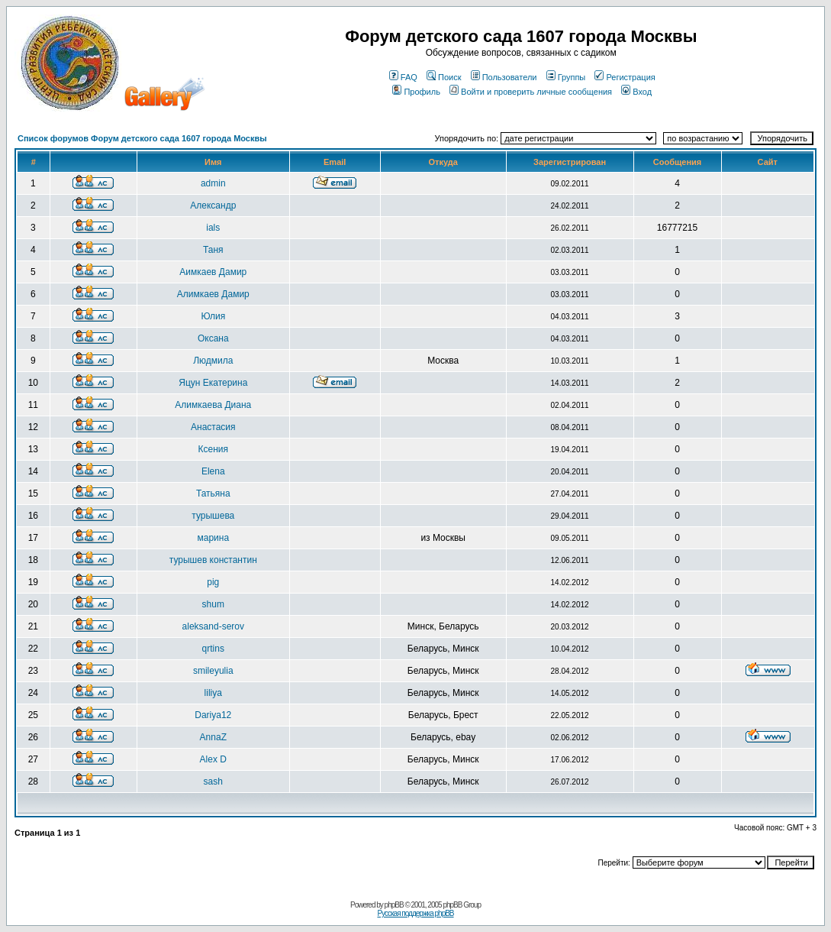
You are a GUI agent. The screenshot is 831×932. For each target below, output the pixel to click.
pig (213, 582)
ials (213, 227)
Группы (566, 77)
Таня (213, 249)
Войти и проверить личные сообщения (530, 91)
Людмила (213, 360)
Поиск (444, 77)
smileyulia (213, 670)
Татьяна (213, 493)
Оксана (213, 338)
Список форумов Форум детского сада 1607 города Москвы (142, 138)
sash (213, 781)
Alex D (213, 759)
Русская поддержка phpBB (415, 913)
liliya (213, 693)
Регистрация (624, 77)
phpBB (394, 905)
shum (213, 604)
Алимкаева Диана (213, 405)
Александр (213, 205)
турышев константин (213, 560)
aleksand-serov (213, 626)
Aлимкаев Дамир (213, 294)
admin (213, 183)
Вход (636, 91)
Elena (213, 471)
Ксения (213, 449)
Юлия (213, 316)
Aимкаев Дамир (212, 272)
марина (213, 537)
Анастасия (213, 427)
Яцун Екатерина (213, 382)
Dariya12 (213, 715)
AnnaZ (213, 737)
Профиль (416, 91)
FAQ (403, 77)
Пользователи (504, 77)
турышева (213, 515)
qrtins (213, 648)
